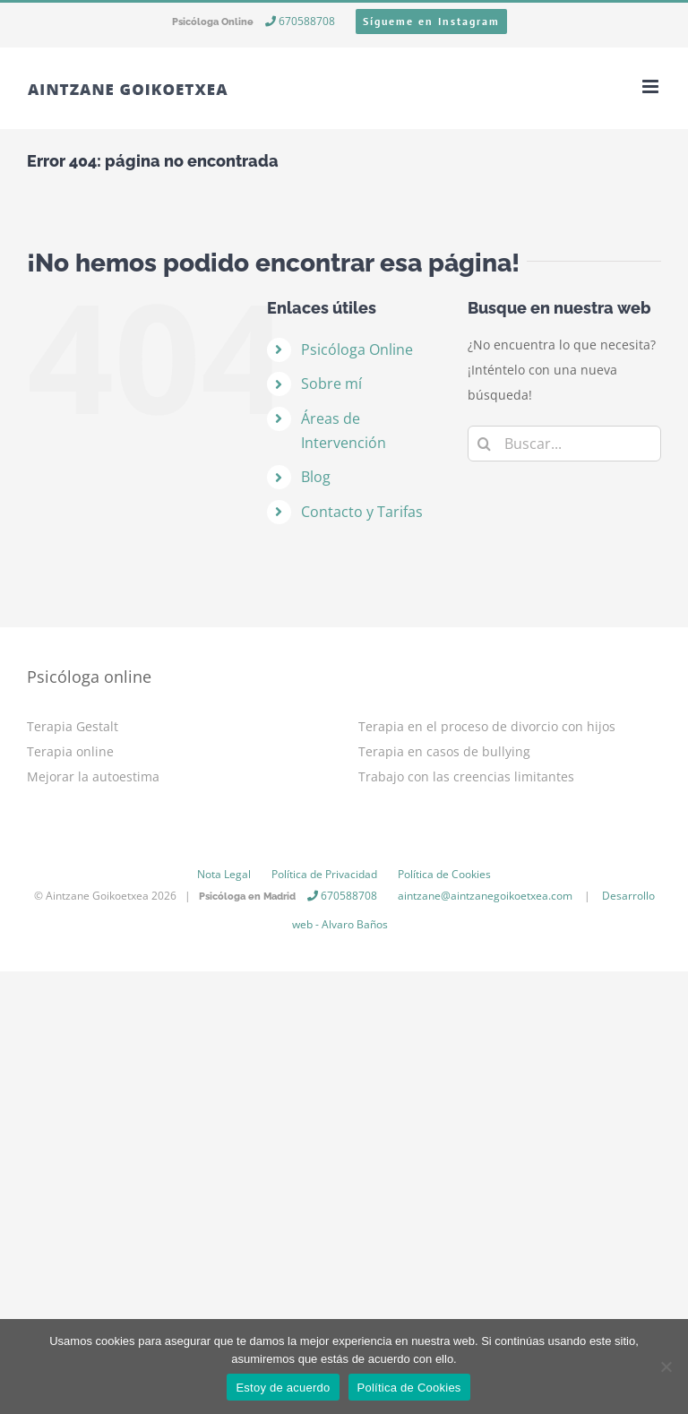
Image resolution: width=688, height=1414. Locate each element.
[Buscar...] (564, 443)
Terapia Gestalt (72, 726)
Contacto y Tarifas (362, 512)
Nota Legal (224, 874)
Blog (316, 477)
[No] (666, 1366)
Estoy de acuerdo (283, 1387)
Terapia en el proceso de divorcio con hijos (486, 726)
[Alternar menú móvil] (651, 86)
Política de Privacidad (324, 874)
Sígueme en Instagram (431, 21)
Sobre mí (331, 383)
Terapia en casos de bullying (444, 751)
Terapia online (70, 751)
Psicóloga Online (357, 349)
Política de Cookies (444, 874)
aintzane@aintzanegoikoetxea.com (485, 895)
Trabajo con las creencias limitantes (466, 776)
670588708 (300, 21)
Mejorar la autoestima (93, 776)
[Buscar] (485, 443)
